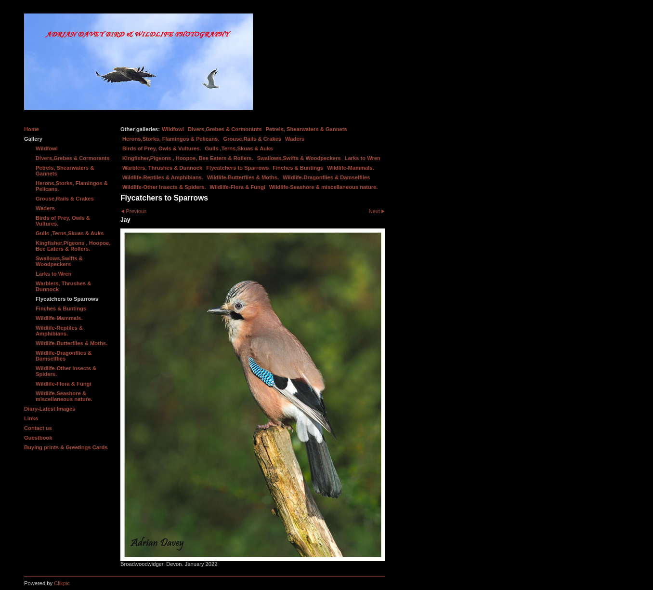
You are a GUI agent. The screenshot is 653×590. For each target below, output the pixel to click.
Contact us (38, 428)
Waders (294, 139)
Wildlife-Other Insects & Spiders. (164, 187)
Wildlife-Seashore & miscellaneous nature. (323, 187)
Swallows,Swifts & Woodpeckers (299, 158)
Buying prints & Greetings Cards (65, 447)
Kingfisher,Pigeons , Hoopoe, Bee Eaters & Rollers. (187, 158)
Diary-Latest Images (49, 409)
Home (31, 129)
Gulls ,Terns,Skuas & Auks (239, 148)
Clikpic (62, 583)
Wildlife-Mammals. (350, 168)
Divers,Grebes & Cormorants (225, 129)
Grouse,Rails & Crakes (252, 139)
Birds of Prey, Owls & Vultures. (161, 148)
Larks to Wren (362, 158)
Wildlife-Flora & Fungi (237, 187)
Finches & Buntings (298, 168)
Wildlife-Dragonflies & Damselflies (326, 177)
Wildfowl (173, 129)
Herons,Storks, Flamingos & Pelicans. (170, 139)
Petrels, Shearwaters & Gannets (306, 129)
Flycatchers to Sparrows (237, 168)
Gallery (33, 139)
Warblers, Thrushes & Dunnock (162, 168)
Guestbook (38, 438)
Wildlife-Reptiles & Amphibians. (162, 177)
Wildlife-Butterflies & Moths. (243, 177)
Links (31, 418)
